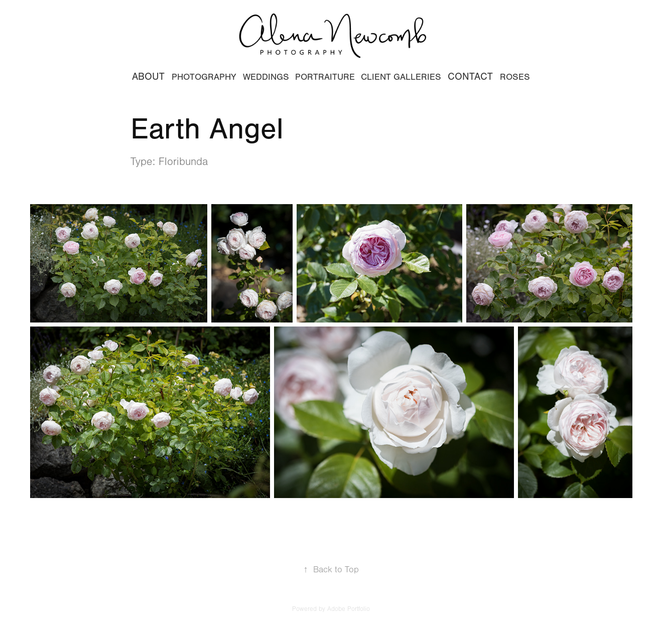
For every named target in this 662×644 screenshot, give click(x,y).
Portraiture (325, 77)
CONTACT (470, 76)
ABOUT (148, 76)
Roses (515, 77)
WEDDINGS (266, 77)
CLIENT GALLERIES (401, 77)
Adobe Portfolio (348, 608)
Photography (204, 77)
